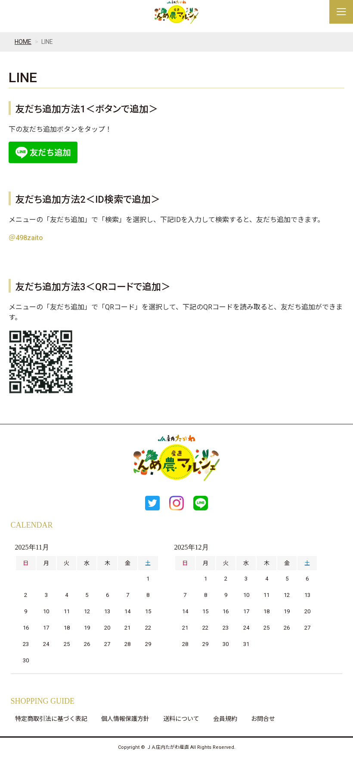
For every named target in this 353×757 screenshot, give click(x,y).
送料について (181, 719)
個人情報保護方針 (125, 719)
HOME (23, 41)
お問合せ (263, 719)
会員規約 (225, 719)
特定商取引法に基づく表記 (51, 719)
